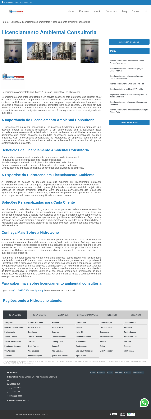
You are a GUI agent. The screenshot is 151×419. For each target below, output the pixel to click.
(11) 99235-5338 (14, 396)
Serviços (110, 11)
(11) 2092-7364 (21, 290)
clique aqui (39, 290)
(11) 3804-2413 (14, 392)
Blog (124, 11)
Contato (136, 11)
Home (71, 11)
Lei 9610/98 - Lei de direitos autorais (20, 363)
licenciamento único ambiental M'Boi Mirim (126, 92)
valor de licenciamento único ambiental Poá (127, 86)
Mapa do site (138, 373)
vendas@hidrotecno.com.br (19, 401)
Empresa (84, 11)
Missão (97, 11)
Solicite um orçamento (129, 42)
